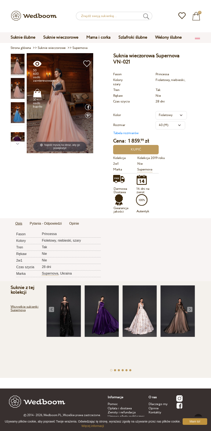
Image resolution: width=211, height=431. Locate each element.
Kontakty (155, 412)
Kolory (118, 80)
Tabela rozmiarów (126, 133)
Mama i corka (98, 37)
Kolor (117, 115)
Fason (117, 74)
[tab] (19, 224)
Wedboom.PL (52, 415)
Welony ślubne (168, 37)
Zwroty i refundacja (122, 412)
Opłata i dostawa (120, 408)
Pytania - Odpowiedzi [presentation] (46, 223)
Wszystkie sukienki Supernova (25, 308)
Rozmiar (119, 125)
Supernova (144, 169)
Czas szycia (121, 101)
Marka (117, 169)
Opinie (154, 408)
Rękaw (118, 96)
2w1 (116, 164)
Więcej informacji (93, 426)
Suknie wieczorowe (60, 37)
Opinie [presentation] (74, 223)
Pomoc (113, 404)
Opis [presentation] (18, 223)
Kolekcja (119, 158)
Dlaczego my (158, 404)
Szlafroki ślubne (132, 37)
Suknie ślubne (23, 37)
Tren (116, 90)
